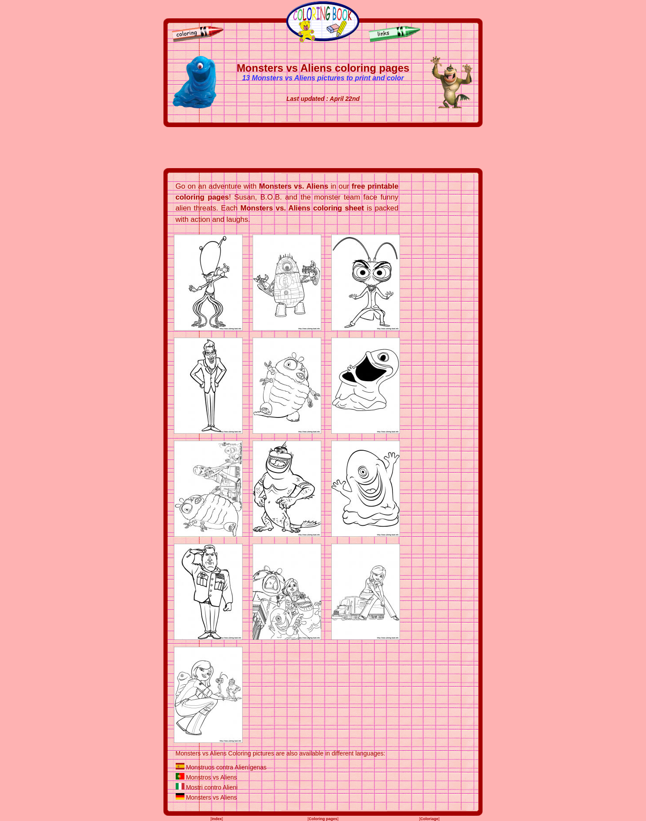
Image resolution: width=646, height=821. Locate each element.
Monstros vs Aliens (211, 777)
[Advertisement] (323, 147)
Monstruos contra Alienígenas (226, 767)
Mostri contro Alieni (211, 787)
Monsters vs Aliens (211, 797)
